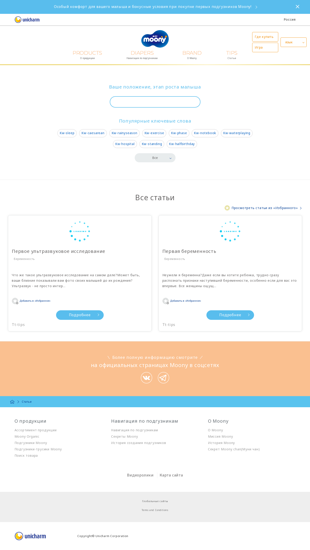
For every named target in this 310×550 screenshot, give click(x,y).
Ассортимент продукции (36, 430)
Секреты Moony (124, 436)
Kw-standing (152, 144)
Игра (259, 47)
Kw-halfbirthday (182, 144)
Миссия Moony (220, 436)
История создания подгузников (138, 443)
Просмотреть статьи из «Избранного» (265, 208)
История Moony (221, 443)
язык (289, 42)
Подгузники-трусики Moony (38, 449)
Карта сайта (171, 475)
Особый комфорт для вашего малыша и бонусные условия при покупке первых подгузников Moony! (152, 6)
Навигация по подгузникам (134, 430)
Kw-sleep (67, 133)
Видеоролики (140, 475)
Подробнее (55, 314)
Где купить (264, 37)
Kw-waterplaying (236, 133)
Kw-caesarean (93, 133)
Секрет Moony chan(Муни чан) (234, 449)
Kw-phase (179, 133)
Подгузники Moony (31, 443)
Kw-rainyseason (124, 133)
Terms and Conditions (155, 510)
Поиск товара (26, 455)
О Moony (215, 430)
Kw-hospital (125, 144)
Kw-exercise (154, 133)
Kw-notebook (205, 133)
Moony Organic (27, 436)
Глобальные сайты (155, 501)
